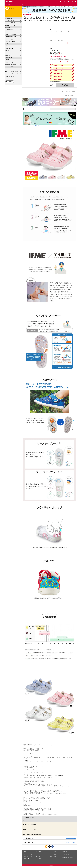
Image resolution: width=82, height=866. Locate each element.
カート (37, 853)
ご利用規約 (7, 59)
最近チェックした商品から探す (11, 34)
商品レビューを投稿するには (70, 95)
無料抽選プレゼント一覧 (10, 25)
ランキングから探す (9, 39)
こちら (36, 862)
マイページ (38, 854)
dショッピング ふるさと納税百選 (11, 71)
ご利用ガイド (8, 45)
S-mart (24, 820)
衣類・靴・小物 (31, 6)
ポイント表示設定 (39, 856)
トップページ (24, 6)
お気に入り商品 (26, 853)
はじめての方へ (8, 55)
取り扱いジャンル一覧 (27, 856)
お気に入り (52, 85)
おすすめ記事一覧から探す (10, 41)
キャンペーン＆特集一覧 (10, 22)
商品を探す (25, 851)
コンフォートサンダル (48, 6)
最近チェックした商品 (27, 854)
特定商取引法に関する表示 (10, 64)
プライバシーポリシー (9, 62)
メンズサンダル (40, 6)
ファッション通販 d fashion (10, 76)
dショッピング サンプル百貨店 (11, 69)
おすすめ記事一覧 (39, 851)
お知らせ (7, 50)
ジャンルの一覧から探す (10, 31)
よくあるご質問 (8, 53)
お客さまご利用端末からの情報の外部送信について (68, 855)
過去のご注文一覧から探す (10, 36)
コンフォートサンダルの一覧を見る (69, 91)
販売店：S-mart (71, 24)
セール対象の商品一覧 (9, 20)
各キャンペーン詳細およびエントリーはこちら (58, 56)
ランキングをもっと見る (71, 838)
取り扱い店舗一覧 (26, 858)
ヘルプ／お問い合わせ (9, 48)
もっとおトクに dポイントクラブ (11, 73)
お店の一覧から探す (9, 29)
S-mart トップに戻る (72, 88)
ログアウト (10, 81)
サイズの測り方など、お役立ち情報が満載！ (49, 125)
